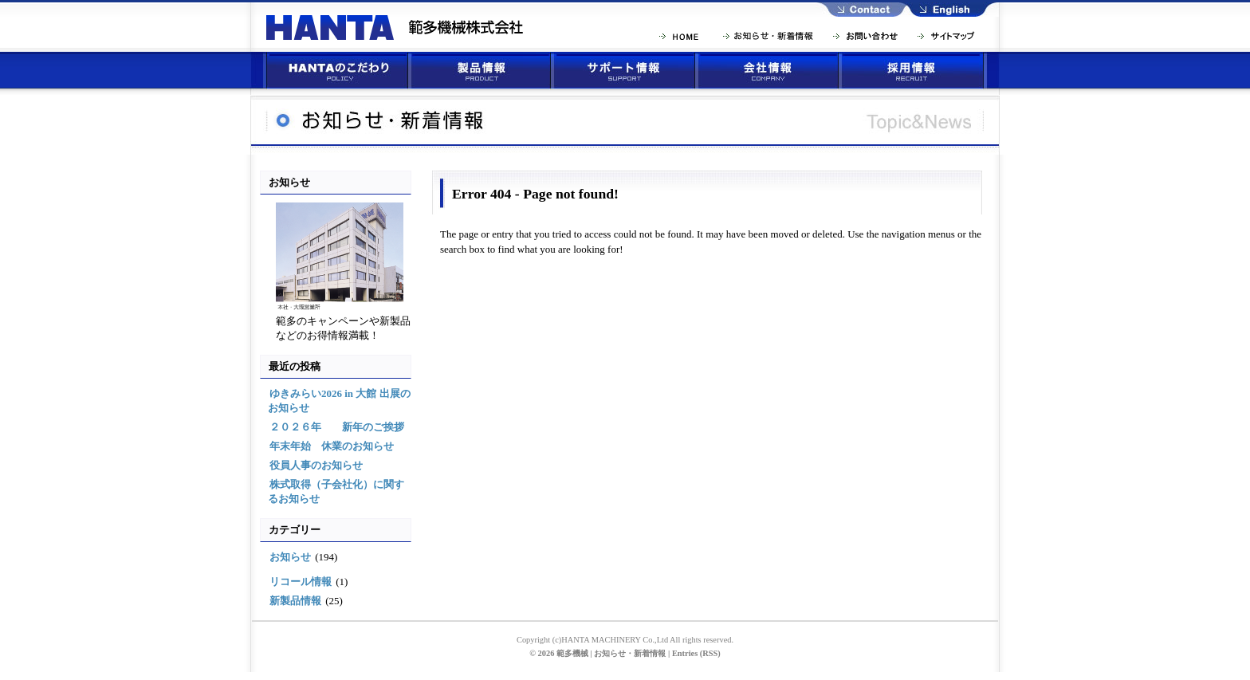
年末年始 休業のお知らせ (331, 446)
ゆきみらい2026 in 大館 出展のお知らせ (339, 400)
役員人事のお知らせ (316, 465)
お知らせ (290, 557)
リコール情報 (300, 582)
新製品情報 (295, 601)
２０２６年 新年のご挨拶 (336, 427)
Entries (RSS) (696, 653)
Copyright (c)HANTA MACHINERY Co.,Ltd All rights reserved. (625, 639)
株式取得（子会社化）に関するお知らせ (336, 491)
